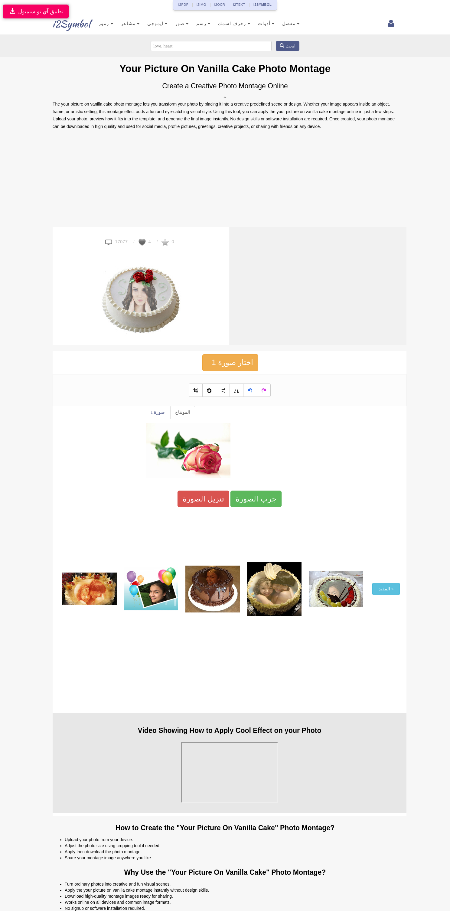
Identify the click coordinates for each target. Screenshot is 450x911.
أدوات (257, 23)
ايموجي (148, 23)
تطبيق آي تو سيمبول (36, 11)
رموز (97, 23)
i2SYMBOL (262, 4)
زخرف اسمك (225, 23)
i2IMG (201, 4)
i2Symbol (64, 24)
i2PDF (183, 4)
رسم (194, 23)
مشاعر (121, 23)
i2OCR (219, 4)
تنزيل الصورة (203, 499)
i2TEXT (239, 4)
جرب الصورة (256, 499)
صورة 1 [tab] (158, 412)
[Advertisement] (225, 178)
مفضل (281, 23)
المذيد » (386, 588)
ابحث (287, 46)
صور (173, 23)
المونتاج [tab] (182, 412)
